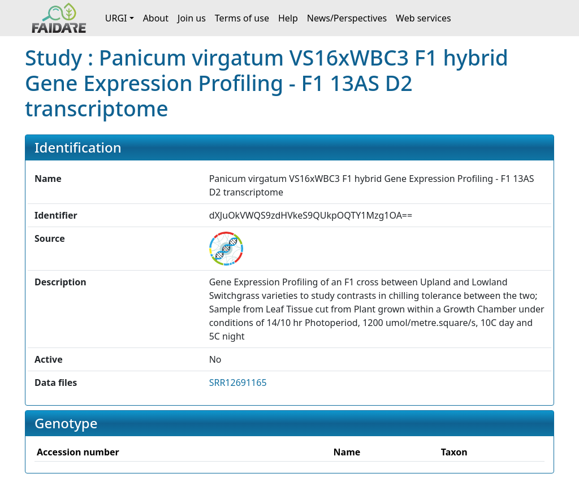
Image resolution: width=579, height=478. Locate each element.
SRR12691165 (238, 382)
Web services (423, 18)
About (155, 18)
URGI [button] (116, 18)
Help (288, 18)
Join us (192, 18)
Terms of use (242, 18)
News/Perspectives (347, 18)
